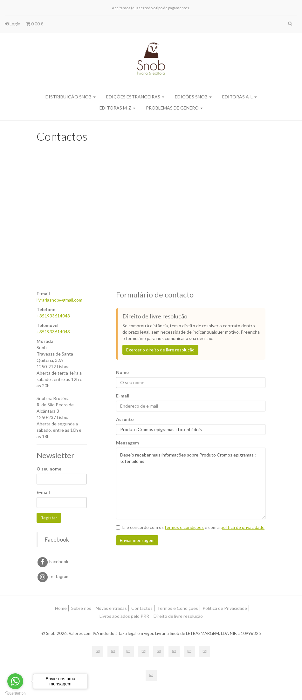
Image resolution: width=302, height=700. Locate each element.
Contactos (142, 608)
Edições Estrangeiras (135, 96)
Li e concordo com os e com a (190, 527)
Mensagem (127, 442)
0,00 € (34, 23)
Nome (122, 372)
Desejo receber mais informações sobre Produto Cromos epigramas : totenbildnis (190, 483)
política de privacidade (242, 527)
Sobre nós (81, 608)
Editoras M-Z (117, 107)
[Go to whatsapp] (15, 681)
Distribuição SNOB (70, 96)
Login (12, 23)
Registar (48, 517)
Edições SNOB (193, 96)
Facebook (57, 539)
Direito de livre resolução (178, 616)
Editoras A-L (239, 96)
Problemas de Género (174, 107)
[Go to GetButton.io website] (15, 693)
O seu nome (49, 468)
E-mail (43, 492)
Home (61, 608)
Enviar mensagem (137, 540)
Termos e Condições (177, 608)
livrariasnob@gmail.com (59, 300)
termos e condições (184, 527)
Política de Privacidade (224, 608)
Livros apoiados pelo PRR (124, 616)
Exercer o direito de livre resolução (160, 349)
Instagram (53, 576)
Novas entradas (111, 608)
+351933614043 (53, 315)
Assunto (125, 419)
